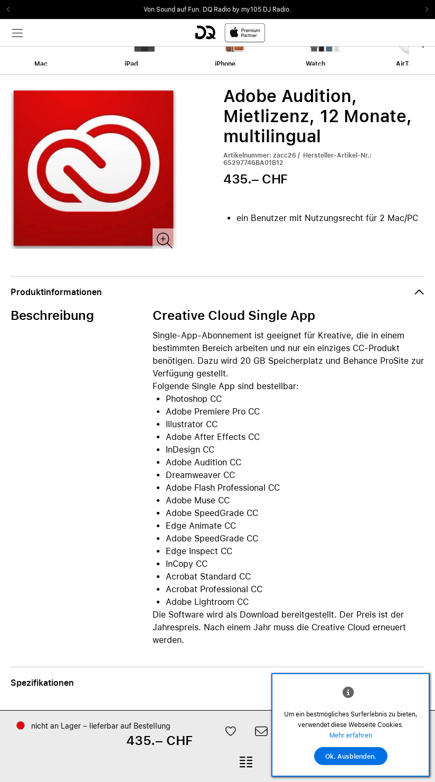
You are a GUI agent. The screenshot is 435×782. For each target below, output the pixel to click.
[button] (217, 292)
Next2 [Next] (423, 9)
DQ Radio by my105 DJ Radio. (247, 9)
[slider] (217, 9)
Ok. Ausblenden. (350, 756)
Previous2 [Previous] (11, 9)
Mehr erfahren (350, 735)
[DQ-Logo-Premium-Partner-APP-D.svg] (230, 32)
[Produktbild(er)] (164, 239)
